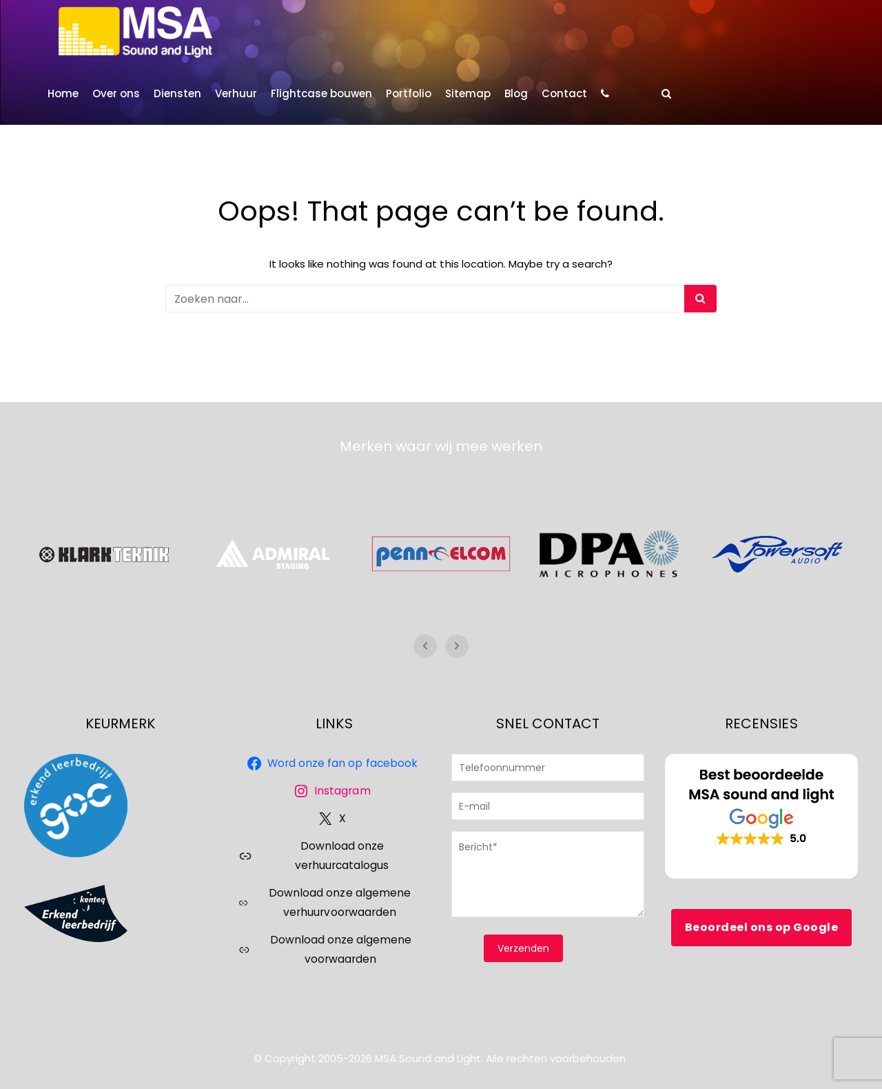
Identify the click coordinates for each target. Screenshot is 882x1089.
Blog (516, 93)
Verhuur (236, 93)
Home (63, 93)
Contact (564, 93)
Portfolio (408, 93)
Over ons (116, 93)
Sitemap (468, 93)
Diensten (177, 93)
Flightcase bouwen (321, 93)
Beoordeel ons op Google (762, 927)
